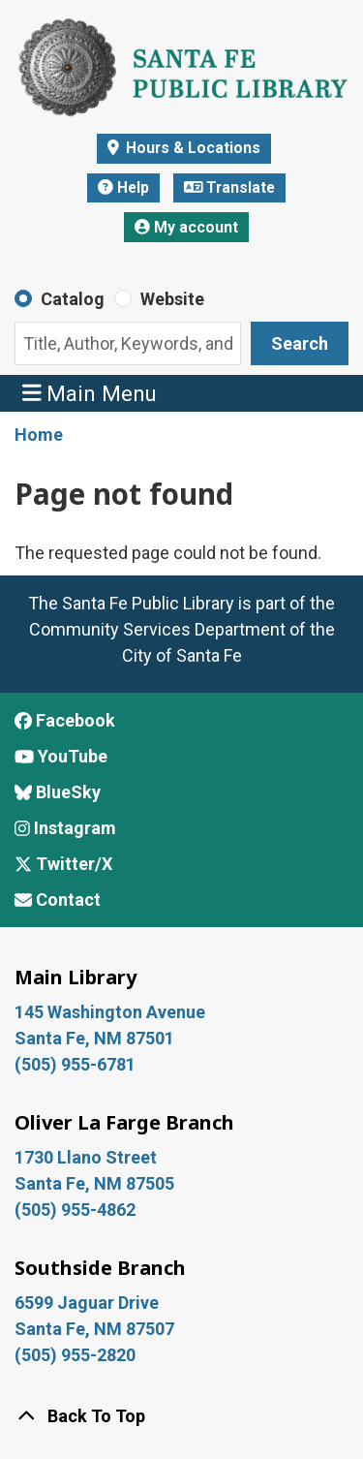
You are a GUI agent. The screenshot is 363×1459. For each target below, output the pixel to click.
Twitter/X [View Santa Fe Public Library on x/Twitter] (63, 864)
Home (39, 434)
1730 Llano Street (86, 1157)
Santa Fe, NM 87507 (96, 1329)
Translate (230, 187)
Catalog (73, 299)
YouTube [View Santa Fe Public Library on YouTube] (61, 756)
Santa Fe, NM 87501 (96, 1038)
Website (172, 299)
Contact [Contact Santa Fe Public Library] (58, 899)
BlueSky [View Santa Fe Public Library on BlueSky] (58, 792)
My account (186, 227)
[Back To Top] (181, 1416)
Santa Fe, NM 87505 (96, 1183)
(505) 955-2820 (75, 1355)
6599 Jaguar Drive (87, 1302)
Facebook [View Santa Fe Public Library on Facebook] (65, 720)
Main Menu (90, 393)
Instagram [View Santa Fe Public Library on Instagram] (65, 828)
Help (123, 187)
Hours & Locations (191, 148)
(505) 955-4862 (75, 1209)
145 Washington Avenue (110, 1012)
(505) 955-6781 (77, 1064)
